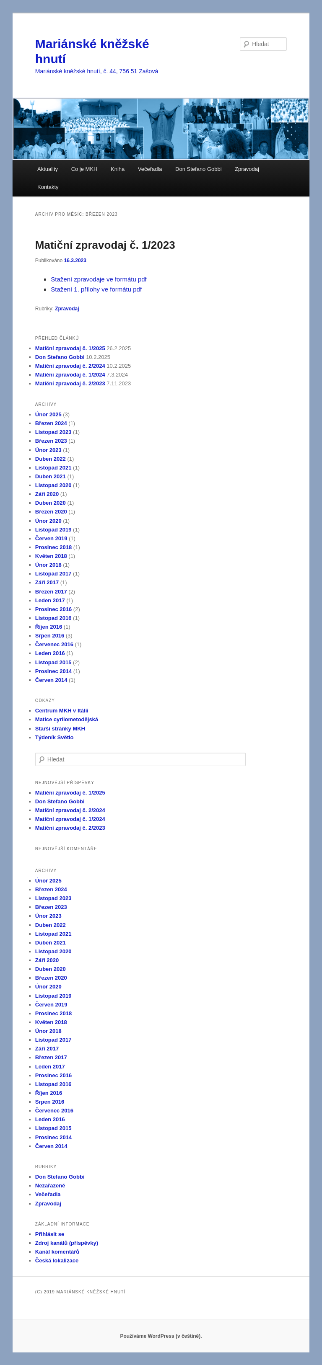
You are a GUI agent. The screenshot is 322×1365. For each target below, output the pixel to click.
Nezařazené (50, 1185)
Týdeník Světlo (54, 737)
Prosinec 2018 (53, 547)
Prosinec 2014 (53, 671)
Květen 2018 (51, 556)
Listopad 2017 (53, 573)
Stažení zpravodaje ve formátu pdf (98, 279)
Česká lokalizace (56, 1260)
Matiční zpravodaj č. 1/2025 (70, 348)
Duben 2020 (50, 503)
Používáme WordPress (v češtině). (161, 1336)
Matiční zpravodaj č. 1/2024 (70, 375)
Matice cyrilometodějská (66, 719)
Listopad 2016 (53, 618)
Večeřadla (150, 169)
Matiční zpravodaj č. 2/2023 (70, 383)
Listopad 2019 (53, 529)
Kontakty (48, 187)
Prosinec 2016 (53, 609)
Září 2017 (47, 582)
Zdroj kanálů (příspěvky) (66, 1243)
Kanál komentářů (57, 1252)
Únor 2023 (48, 450)
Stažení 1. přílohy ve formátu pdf (96, 289)
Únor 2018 (48, 565)
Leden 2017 (50, 600)
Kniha (118, 169)
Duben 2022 (50, 459)
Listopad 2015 (53, 662)
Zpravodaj (247, 169)
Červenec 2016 (54, 644)
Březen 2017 (51, 591)
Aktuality (47, 169)
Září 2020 (47, 494)
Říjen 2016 (48, 627)
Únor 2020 (48, 521)
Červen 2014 (51, 680)
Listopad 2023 (53, 432)
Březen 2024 (51, 423)
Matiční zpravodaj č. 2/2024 (70, 366)
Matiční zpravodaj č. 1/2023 (105, 245)
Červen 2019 (51, 538)
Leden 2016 (50, 653)
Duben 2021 (50, 476)
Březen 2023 (51, 441)
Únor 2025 (48, 414)
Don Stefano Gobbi (198, 169)
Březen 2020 (51, 511)
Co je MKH (84, 169)
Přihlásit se (49, 1234)
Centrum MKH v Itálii (61, 710)
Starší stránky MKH (60, 728)
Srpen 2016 (49, 635)
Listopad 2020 (53, 485)
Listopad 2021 (53, 467)
